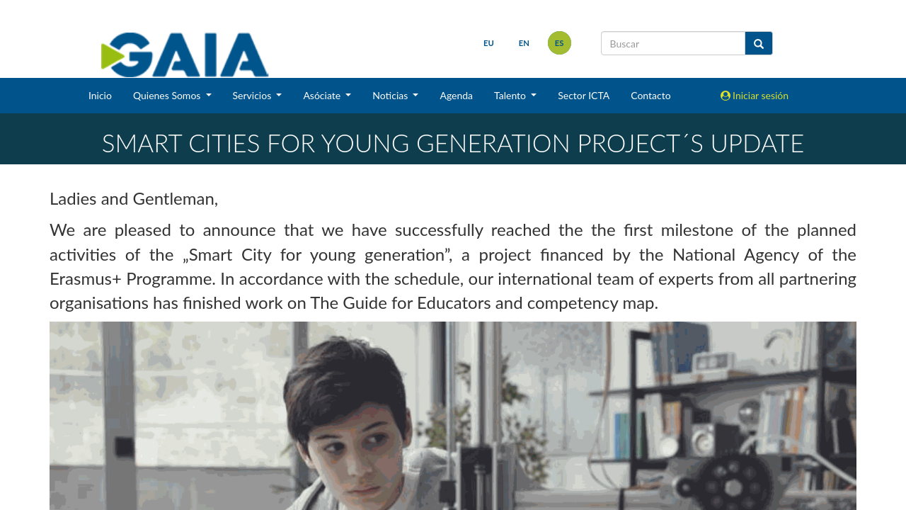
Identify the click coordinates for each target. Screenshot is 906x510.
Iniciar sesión (755, 95)
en (524, 42)
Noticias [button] (391, 95)
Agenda (456, 95)
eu (488, 42)
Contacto (650, 95)
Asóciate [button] (323, 95)
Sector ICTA (583, 95)
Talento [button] (511, 95)
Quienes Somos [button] (168, 95)
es (559, 42)
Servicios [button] (253, 95)
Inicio (100, 95)
